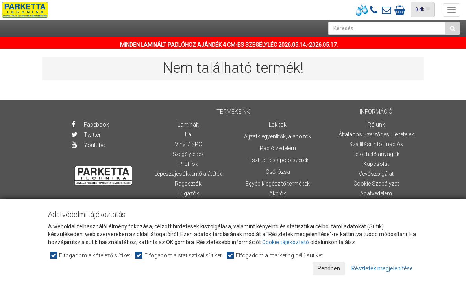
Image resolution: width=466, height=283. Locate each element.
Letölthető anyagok (376, 154)
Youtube (88, 145)
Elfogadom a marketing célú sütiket (275, 255)
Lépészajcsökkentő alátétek (188, 174)
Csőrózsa (278, 172)
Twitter (86, 135)
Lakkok (278, 124)
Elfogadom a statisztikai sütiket (179, 255)
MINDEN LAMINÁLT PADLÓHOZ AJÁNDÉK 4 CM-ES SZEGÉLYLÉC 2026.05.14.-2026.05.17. (229, 45)
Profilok (188, 164)
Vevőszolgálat (376, 174)
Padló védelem (278, 148)
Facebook (90, 124)
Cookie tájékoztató (285, 242)
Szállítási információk (376, 144)
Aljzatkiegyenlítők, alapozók (277, 136)
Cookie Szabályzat (376, 183)
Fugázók (188, 193)
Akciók (277, 193)
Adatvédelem (376, 193)
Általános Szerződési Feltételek (376, 134)
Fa (188, 134)
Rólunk (376, 124)
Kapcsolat (376, 164)
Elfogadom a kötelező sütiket (90, 255)
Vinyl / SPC (188, 144)
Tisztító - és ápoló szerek (278, 160)
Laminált (188, 124)
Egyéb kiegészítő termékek (278, 183)
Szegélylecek (188, 154)
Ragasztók (188, 183)
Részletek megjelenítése (382, 268)
